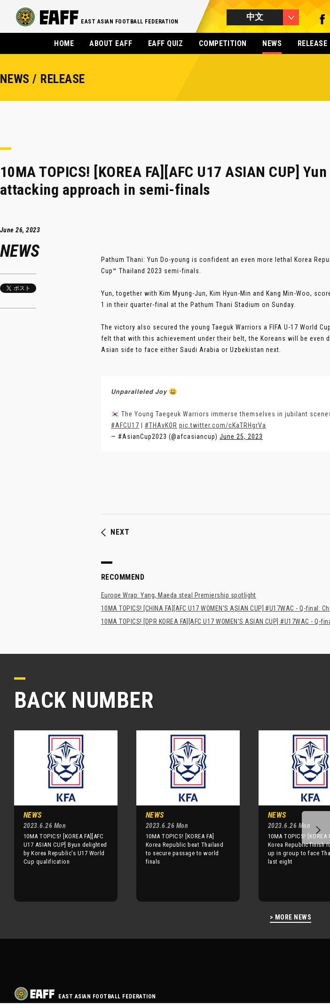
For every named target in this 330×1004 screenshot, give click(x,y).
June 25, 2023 (241, 436)
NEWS (272, 43)
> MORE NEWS (290, 917)
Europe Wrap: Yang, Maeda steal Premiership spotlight (178, 595)
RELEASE (312, 43)
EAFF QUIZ (165, 43)
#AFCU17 (125, 425)
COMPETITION (223, 43)
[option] (59, 816)
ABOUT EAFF (110, 43)
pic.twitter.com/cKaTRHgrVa (222, 425)
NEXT (115, 532)
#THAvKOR (161, 425)
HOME (64, 43)
